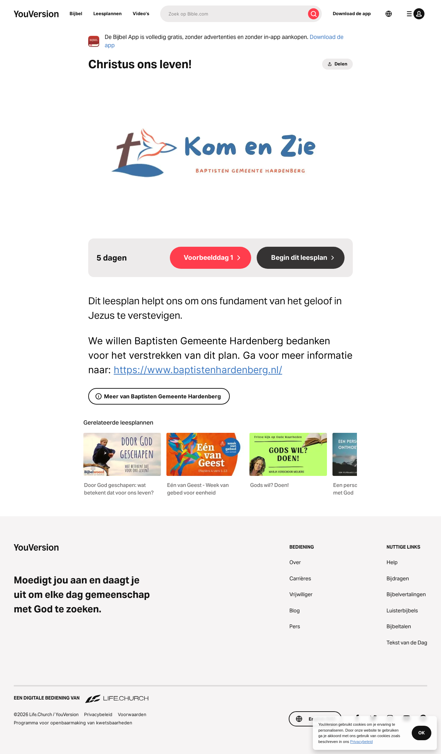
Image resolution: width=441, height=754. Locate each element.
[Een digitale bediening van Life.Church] (220, 694)
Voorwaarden (132, 714)
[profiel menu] (414, 14)
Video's (141, 13)
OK (421, 732)
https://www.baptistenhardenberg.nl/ (198, 370)
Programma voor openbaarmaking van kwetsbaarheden (73, 722)
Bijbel (76, 13)
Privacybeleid (98, 714)
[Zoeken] (232, 13)
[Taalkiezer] (389, 14)
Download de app (352, 13)
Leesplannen (107, 13)
